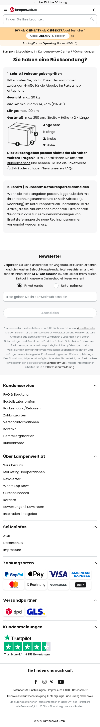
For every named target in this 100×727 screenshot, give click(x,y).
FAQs (69, 168)
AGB (6, 536)
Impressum (12, 550)
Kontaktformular (56, 363)
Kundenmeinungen (22, 627)
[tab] (50, 414)
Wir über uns (13, 465)
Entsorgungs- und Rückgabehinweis (71, 696)
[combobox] (50, 19)
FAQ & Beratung (15, 394)
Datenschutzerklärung (60, 367)
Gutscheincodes (16, 493)
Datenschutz (13, 543)
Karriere (9, 500)
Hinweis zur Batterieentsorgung (27, 696)
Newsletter (12, 479)
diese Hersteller (86, 328)
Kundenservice (18, 163)
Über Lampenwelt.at (24, 456)
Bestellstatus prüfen (19, 401)
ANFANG (47, 35)
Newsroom (35, 506)
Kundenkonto (13, 443)
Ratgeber (29, 513)
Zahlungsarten (14, 415)
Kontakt (9, 429)
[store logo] (26, 9)
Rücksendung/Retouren (21, 408)
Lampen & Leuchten (17, 52)
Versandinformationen (21, 422)
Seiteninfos (14, 527)
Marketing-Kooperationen (24, 472)
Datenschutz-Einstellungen (29, 690)
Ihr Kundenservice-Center (52, 52)
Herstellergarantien (18, 436)
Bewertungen (13, 506)
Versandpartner (20, 600)
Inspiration (11, 513)
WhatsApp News (16, 486)
